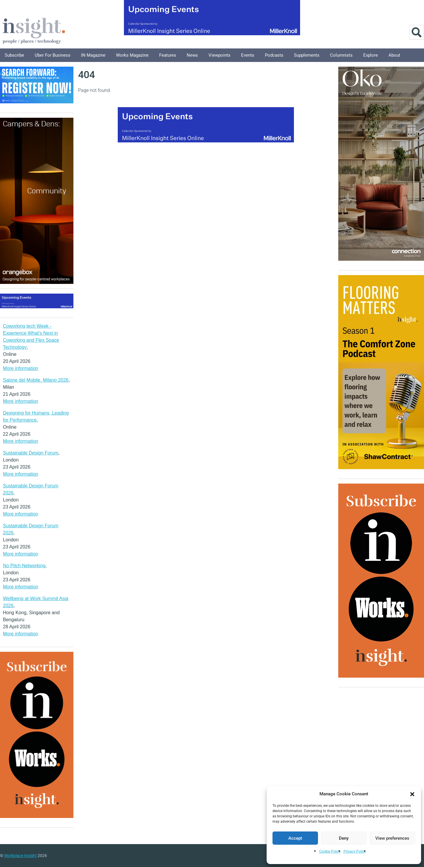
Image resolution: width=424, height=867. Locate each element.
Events (247, 55)
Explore (370, 55)
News (192, 55)
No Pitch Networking (24, 565)
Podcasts (274, 55)
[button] (412, 794)
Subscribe (14, 55)
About (394, 55)
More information (20, 368)
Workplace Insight (20, 855)
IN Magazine (93, 55)
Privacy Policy (355, 851)
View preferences (392, 838)
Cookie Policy (330, 851)
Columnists (341, 55)
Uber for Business (52, 55)
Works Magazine (132, 55)
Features (167, 55)
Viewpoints (219, 55)
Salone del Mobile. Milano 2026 (35, 380)
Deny (344, 838)
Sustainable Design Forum (30, 452)
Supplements (306, 55)
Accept (295, 838)
